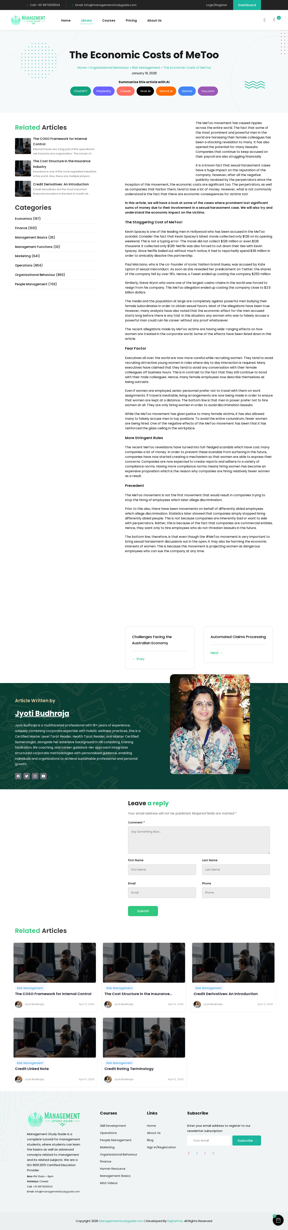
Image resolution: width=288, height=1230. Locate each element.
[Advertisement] (158, 149)
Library (86, 20)
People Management (116, 1140)
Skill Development (113, 1126)
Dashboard (247, 5)
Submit (143, 911)
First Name (135, 860)
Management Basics (115, 1176)
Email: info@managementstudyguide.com (104, 5)
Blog (150, 1140)
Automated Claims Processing (238, 645)
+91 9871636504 (43, 1186)
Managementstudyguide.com (121, 1221)
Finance (105, 1161)
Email (132, 883)
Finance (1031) (26, 228)
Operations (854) (29, 265)
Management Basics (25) (35, 237)
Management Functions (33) (37, 247)
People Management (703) (36, 284)
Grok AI (145, 91)
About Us (154, 20)
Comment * (136, 822)
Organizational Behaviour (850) (40, 275)
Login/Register (216, 5)
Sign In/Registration (161, 1147)
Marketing (107, 1147)
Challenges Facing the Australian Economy (160, 648)
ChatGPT (80, 91)
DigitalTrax (175, 1221)
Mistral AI (166, 91)
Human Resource (112, 1168)
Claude (125, 91)
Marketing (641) (27, 256)
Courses (108, 20)
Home (66, 20)
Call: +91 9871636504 (43, 5)
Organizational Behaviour (109, 67)
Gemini (187, 91)
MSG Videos (109, 1183)
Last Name (209, 860)
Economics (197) (28, 219)
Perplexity (104, 91)
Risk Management (146, 67)
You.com (207, 91)
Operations (108, 1133)
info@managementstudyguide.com (57, 1191)
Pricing (131, 20)
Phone (206, 883)
